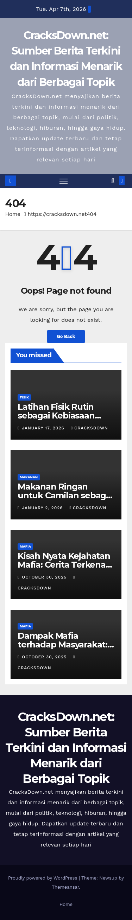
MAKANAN (29, 477)
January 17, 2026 (44, 428)
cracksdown (89, 428)
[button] (112, 180)
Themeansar (65, 887)
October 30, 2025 (45, 577)
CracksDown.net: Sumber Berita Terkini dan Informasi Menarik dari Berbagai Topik (65, 747)
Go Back (66, 336)
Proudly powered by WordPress (43, 878)
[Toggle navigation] (63, 181)
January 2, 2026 (43, 507)
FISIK (24, 397)
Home (12, 214)
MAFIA (25, 546)
